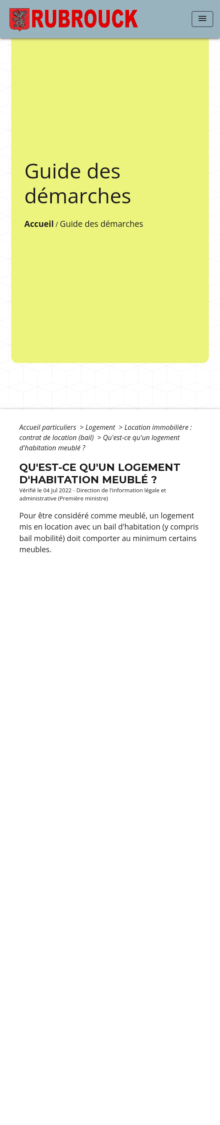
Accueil (39, 223)
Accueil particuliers (48, 427)
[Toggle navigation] (202, 19)
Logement (101, 427)
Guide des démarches (101, 223)
